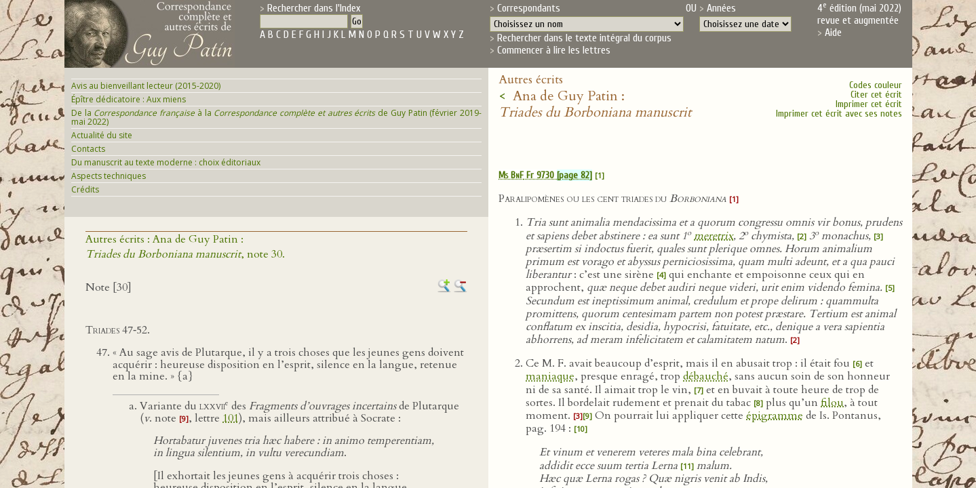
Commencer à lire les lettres (553, 50)
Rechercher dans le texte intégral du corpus (584, 38)
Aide (833, 32)
